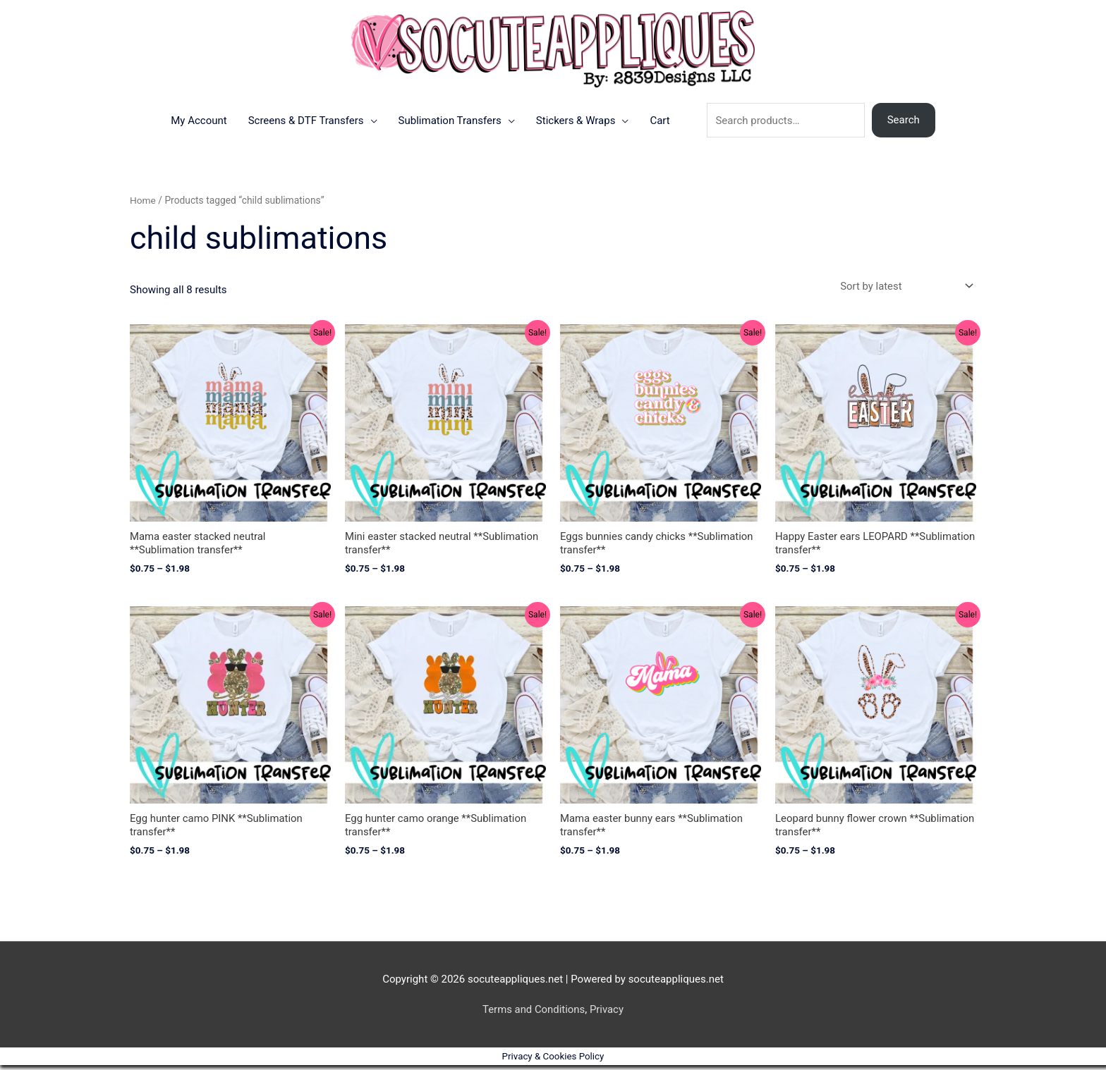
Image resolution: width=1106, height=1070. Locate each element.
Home (143, 204)
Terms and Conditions (533, 1013)
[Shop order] (903, 290)
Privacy (607, 1013)
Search (903, 124)
